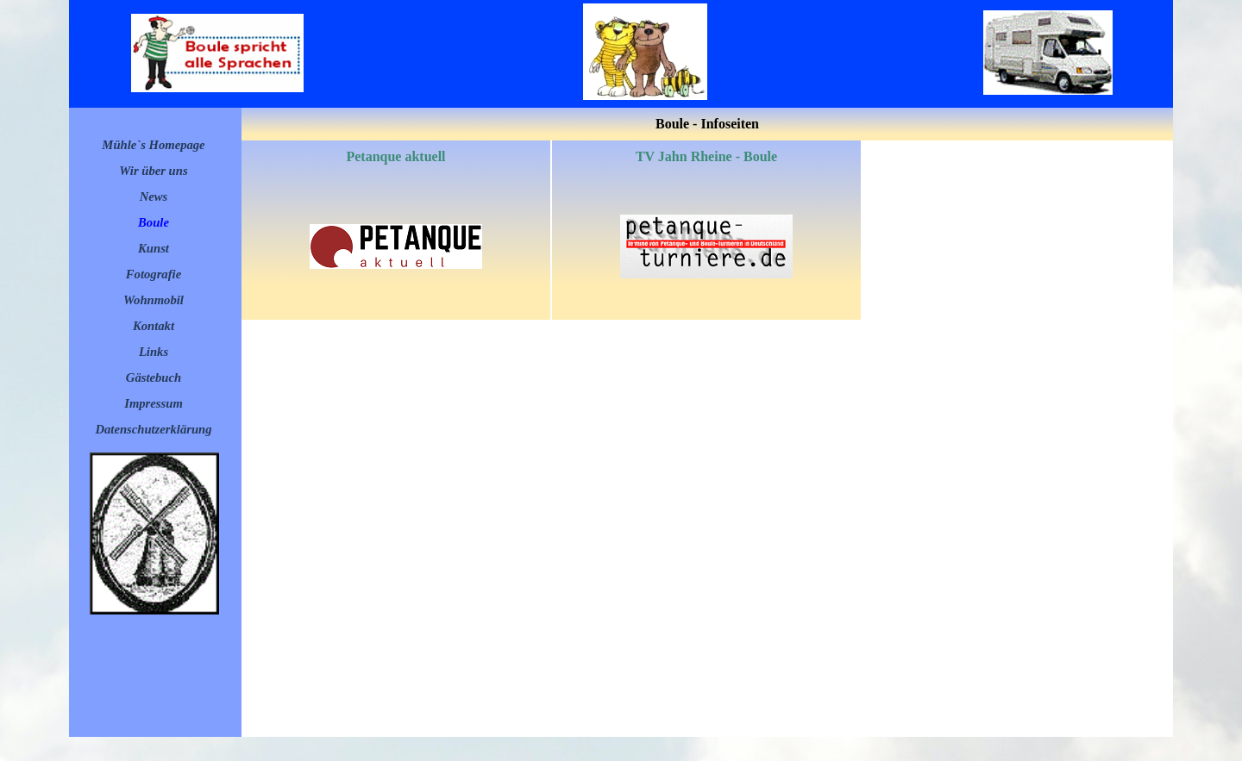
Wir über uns (153, 171)
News (154, 196)
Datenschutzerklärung (153, 429)
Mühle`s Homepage (153, 145)
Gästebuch (153, 377)
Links (153, 352)
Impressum (153, 403)
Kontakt (153, 326)
